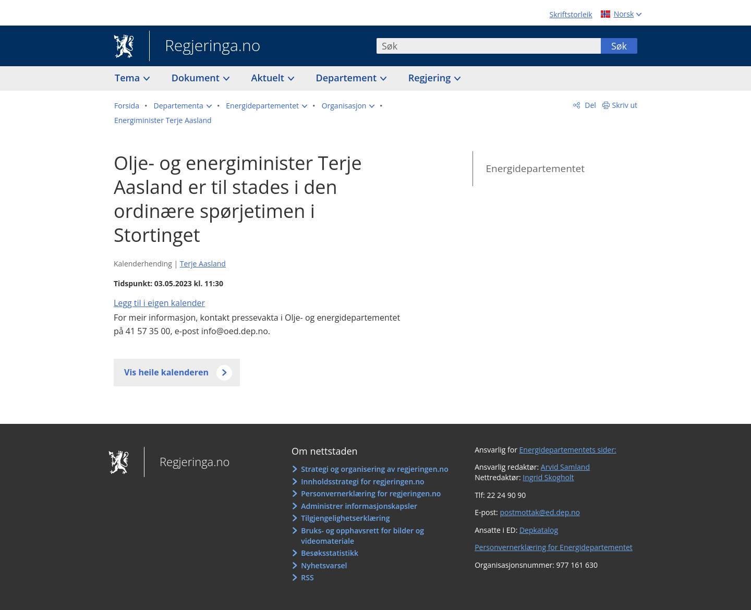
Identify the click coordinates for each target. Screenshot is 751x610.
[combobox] (489, 46)
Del (589, 105)
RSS (307, 577)
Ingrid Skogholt (548, 477)
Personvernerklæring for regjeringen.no (371, 493)
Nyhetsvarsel (324, 565)
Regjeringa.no (204, 46)
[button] (183, 106)
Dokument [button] (197, 77)
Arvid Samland (565, 467)
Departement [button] (347, 77)
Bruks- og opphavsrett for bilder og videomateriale (362, 536)
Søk (619, 46)
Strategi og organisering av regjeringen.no (375, 469)
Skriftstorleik (571, 14)
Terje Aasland (203, 264)
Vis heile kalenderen (166, 372)
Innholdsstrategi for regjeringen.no (362, 481)
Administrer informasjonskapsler (359, 506)
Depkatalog (538, 530)
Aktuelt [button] (269, 77)
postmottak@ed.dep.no (539, 512)
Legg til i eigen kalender (159, 303)
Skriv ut (625, 105)
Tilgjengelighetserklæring (345, 518)
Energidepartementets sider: (567, 450)
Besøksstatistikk (329, 553)
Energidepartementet (535, 168)
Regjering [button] (430, 77)
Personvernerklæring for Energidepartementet (554, 547)
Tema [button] (128, 77)
